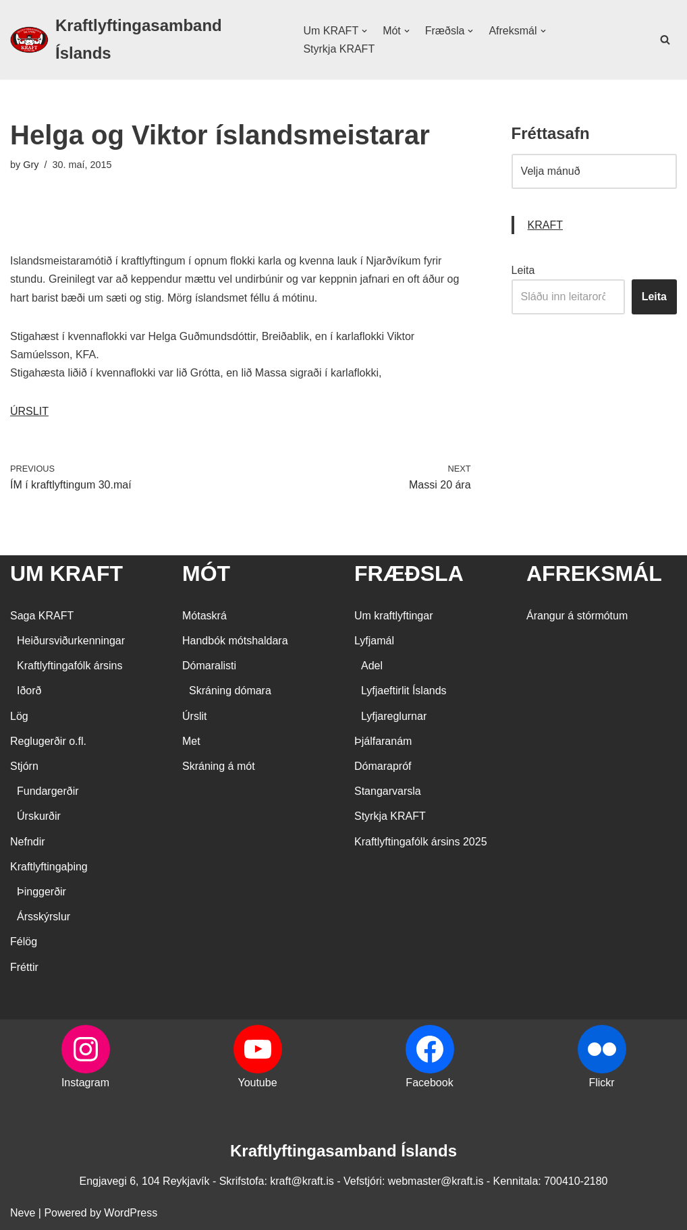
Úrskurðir (39, 816)
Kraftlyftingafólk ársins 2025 (420, 841)
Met (191, 741)
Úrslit (194, 716)
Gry (30, 164)
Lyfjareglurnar (394, 716)
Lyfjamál (374, 640)
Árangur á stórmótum (577, 615)
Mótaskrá (204, 615)
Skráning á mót (218, 766)
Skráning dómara (230, 690)
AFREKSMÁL (594, 573)
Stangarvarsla (387, 791)
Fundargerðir (48, 791)
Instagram (85, 1082)
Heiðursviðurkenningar (71, 640)
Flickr (601, 1082)
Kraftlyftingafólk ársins (70, 665)
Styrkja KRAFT (339, 49)
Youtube (257, 1082)
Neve (22, 1213)
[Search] (665, 39)
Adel (372, 665)
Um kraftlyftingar (393, 615)
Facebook (429, 1082)
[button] (364, 31)
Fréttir (24, 967)
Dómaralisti (209, 665)
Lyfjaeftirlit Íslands (404, 690)
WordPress (130, 1213)
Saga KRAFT (42, 615)
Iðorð (29, 690)
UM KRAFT (66, 573)
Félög (23, 941)
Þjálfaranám (383, 741)
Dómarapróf (382, 766)
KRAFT (545, 225)
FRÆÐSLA (409, 573)
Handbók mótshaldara (235, 640)
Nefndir (27, 841)
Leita (523, 270)
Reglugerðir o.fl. (48, 741)
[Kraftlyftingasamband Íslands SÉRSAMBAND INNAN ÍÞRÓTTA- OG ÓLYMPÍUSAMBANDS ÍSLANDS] (145, 39)
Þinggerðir (41, 891)
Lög (19, 716)
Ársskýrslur (43, 916)
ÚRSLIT (29, 411)
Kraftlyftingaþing (49, 866)
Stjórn (24, 766)
